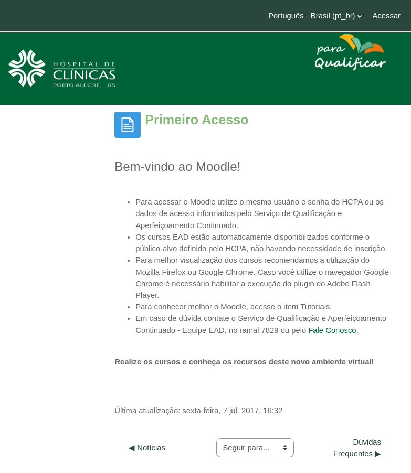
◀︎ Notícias (147, 448)
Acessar (387, 16)
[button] (309, 15)
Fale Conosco (332, 330)
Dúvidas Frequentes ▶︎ (358, 448)
